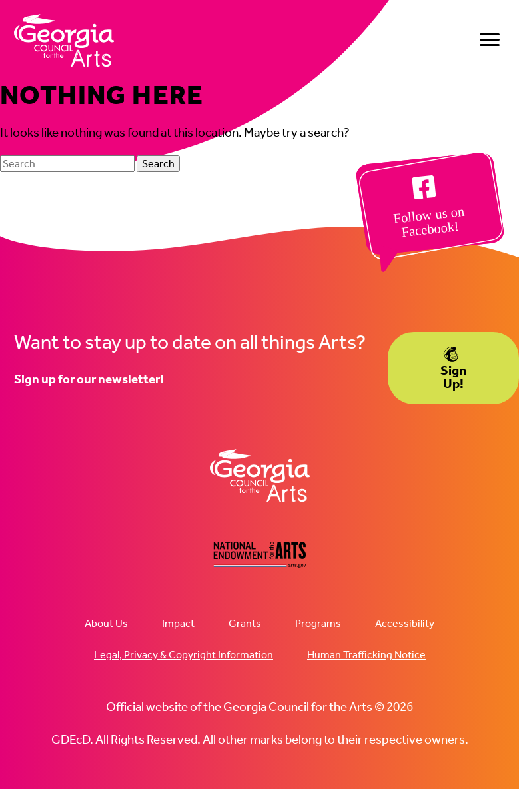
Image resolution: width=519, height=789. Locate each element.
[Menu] (489, 40)
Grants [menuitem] (245, 623)
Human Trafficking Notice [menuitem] (366, 654)
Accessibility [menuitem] (404, 623)
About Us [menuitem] (106, 623)
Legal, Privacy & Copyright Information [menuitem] (183, 654)
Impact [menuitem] (178, 623)
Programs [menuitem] (318, 623)
